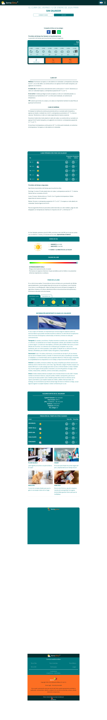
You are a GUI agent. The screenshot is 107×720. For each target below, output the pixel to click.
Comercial (49, 673)
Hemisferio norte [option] (33, 296)
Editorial (58, 673)
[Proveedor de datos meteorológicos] (53, 699)
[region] (53, 22)
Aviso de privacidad (57, 685)
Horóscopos (53, 667)
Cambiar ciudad (43, 15)
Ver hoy (63, 15)
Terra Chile (34, 663)
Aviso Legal (48, 685)
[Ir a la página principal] (9, 2)
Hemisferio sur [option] (46, 296)
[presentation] (76, 51)
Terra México (72, 663)
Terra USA (33, 667)
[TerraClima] (101, 2)
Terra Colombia (53, 663)
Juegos (74, 667)
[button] (105, 2)
